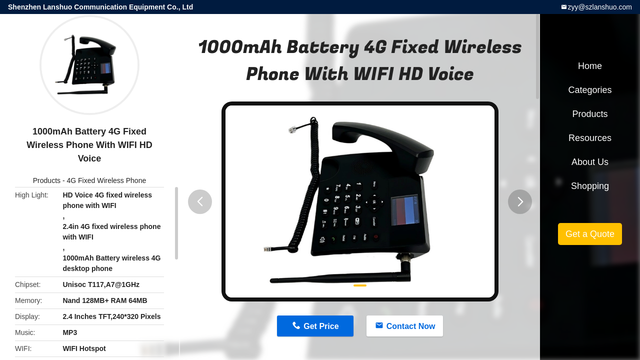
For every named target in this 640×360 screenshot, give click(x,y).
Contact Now (411, 326)
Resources (590, 138)
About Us (590, 162)
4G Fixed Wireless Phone (106, 180)
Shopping (590, 186)
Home (590, 66)
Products (46, 180)
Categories (590, 90)
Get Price (321, 326)
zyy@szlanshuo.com (600, 7)
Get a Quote (590, 234)
